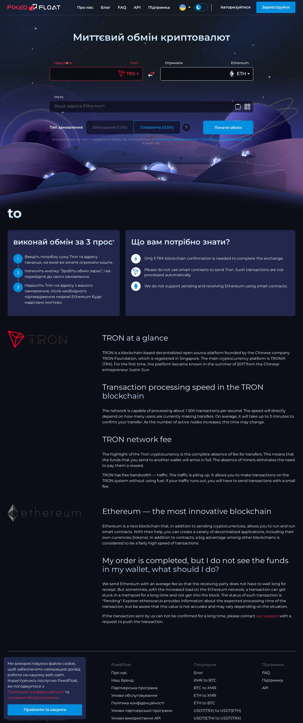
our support (267, 618)
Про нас (85, 7)
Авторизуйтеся (235, 7)
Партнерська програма (134, 690)
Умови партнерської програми (141, 713)
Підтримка (159, 7)
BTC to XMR (205, 690)
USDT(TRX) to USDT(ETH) (217, 713)
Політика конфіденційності (137, 705)
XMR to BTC (205, 683)
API (137, 7)
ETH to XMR (205, 698)
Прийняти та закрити (45, 709)
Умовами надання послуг (176, 142)
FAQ (122, 7)
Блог (105, 7)
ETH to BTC (204, 705)
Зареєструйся (276, 7)
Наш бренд (122, 683)
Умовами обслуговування (33, 697)
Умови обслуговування (134, 698)
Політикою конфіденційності (226, 142)
